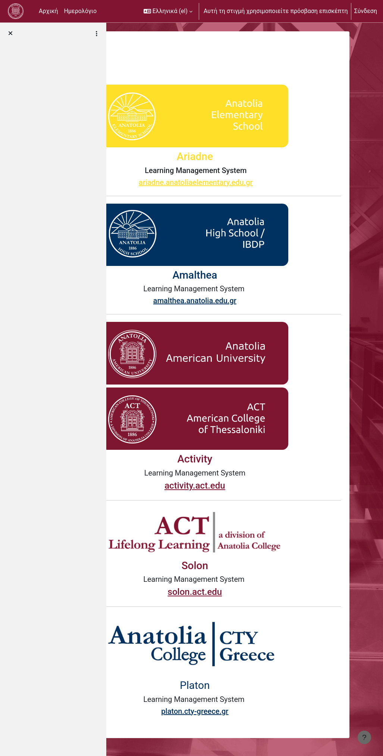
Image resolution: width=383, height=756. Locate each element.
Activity (238, 459)
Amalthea (238, 275)
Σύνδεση (365, 11)
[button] (168, 11)
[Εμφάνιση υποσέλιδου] (364, 737)
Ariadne (238, 156)
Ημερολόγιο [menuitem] (80, 11)
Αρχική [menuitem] (48, 11)
